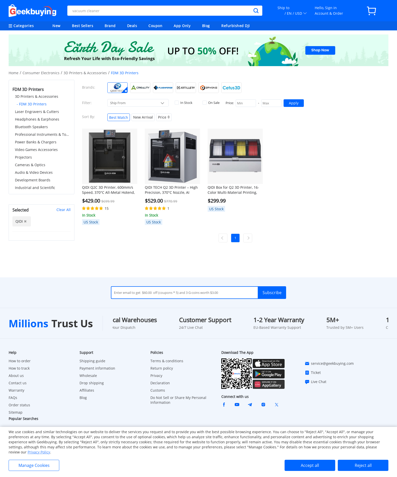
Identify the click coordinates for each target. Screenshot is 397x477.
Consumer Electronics (41, 72)
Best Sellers (82, 25)
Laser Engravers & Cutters (37, 111)
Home (13, 72)
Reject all (363, 465)
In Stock (183, 102)
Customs (157, 390)
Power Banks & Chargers (35, 142)
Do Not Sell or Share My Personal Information (178, 400)
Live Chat (315, 381)
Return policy (161, 368)
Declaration (160, 382)
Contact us (18, 382)
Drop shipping (92, 382)
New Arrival (143, 117)
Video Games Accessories (36, 149)
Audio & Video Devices (34, 172)
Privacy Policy (39, 452)
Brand (110, 25)
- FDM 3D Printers (32, 104)
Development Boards (32, 180)
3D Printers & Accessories (85, 72)
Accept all (310, 465)
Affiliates (87, 390)
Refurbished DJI (235, 25)
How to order (20, 360)
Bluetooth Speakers (31, 126)
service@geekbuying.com (329, 363)
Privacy (156, 375)
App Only (182, 25)
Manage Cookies (34, 465)
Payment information (97, 368)
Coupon (155, 25)
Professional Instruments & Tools (43, 134)
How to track (19, 368)
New (56, 25)
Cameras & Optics (30, 164)
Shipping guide (92, 360)
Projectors (23, 157)
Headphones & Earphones (37, 119)
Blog (206, 25)
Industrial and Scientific (35, 187)
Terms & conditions (166, 360)
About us (16, 375)
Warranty (16, 390)
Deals (132, 25)
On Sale (211, 102)
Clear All (63, 209)
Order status (19, 405)
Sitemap (16, 412)
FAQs (13, 397)
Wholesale (88, 375)
